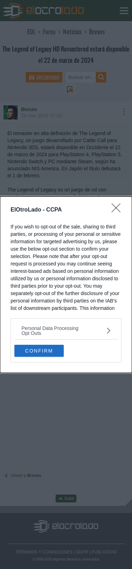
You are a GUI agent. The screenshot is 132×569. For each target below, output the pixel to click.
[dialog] (66, 284)
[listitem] (66, 331)
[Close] (118, 210)
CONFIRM (39, 351)
